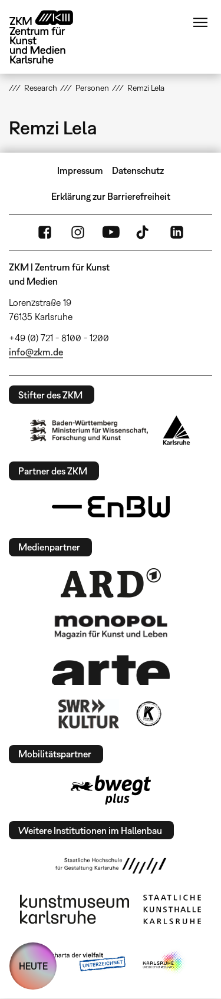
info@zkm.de (36, 352)
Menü (200, 22)
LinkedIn (177, 232)
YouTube (111, 232)
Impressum (80, 170)
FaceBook (45, 232)
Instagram (78, 232)
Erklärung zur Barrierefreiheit (110, 196)
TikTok (144, 232)
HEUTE (33, 966)
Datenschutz (138, 170)
